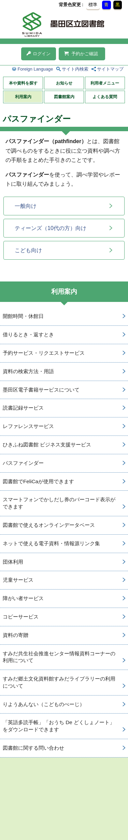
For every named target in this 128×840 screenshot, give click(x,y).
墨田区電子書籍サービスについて (41, 390)
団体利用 (13, 562)
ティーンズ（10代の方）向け (50, 228)
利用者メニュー (104, 83)
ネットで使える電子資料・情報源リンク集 (51, 543)
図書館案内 (64, 96)
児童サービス (18, 580)
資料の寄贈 (15, 635)
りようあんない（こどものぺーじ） (44, 704)
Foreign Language (35, 69)
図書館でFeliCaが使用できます (38, 481)
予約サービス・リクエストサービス (44, 353)
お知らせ (64, 83)
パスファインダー (23, 463)
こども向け (28, 250)
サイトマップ (110, 69)
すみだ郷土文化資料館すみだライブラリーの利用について (59, 682)
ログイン (39, 53)
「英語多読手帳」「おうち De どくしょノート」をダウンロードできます (59, 725)
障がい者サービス (23, 598)
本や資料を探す (23, 83)
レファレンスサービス (28, 426)
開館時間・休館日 (23, 316)
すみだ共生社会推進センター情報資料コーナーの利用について (59, 657)
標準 (92, 4)
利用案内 (23, 96)
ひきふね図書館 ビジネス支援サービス (47, 444)
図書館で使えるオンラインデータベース (49, 525)
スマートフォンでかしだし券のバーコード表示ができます (59, 503)
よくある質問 (105, 96)
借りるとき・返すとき (28, 334)
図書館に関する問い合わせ (33, 748)
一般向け (26, 206)
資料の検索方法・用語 (28, 371)
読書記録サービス (23, 408)
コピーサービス (21, 617)
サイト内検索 (75, 69)
